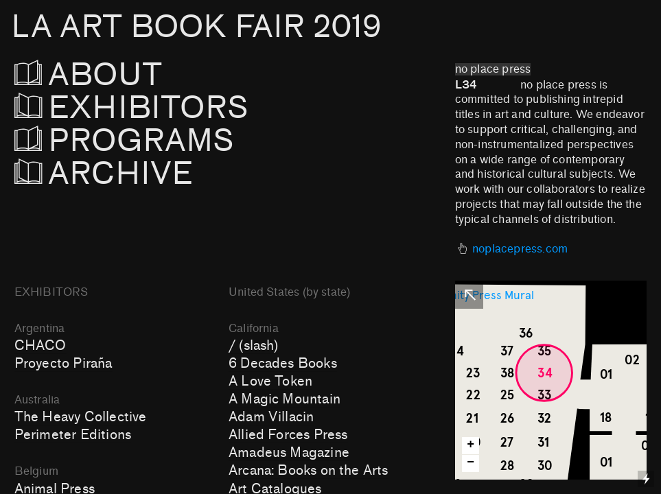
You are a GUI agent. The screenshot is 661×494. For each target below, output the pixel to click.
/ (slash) (254, 345)
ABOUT (107, 75)
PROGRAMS (124, 141)
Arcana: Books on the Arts (309, 470)
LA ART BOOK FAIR (196, 27)
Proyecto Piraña (63, 363)
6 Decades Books (283, 363)
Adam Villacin (271, 417)
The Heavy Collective (80, 417)
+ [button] (470, 445)
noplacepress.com (520, 249)
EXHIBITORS (168, 108)
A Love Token (270, 381)
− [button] (470, 463)
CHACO (40, 345)
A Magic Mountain (284, 399)
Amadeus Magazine (289, 452)
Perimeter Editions (72, 435)
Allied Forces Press (288, 435)
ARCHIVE (104, 173)
